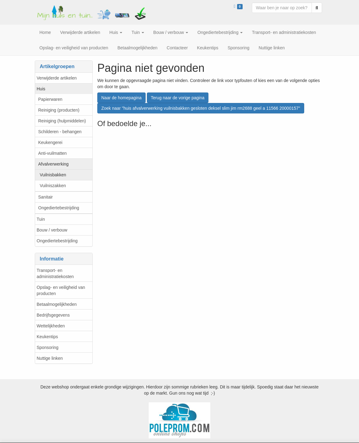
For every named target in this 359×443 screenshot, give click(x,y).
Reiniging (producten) (58, 110)
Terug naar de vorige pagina (177, 97)
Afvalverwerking (53, 164)
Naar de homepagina (121, 97)
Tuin (41, 219)
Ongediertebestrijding (58, 207)
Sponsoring (47, 347)
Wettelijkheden (51, 325)
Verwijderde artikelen (57, 78)
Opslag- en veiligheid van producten (61, 290)
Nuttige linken (50, 358)
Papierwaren (50, 99)
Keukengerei (50, 142)
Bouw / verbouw (52, 230)
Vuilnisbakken (53, 174)
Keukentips (47, 336)
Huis (41, 88)
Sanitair (45, 197)
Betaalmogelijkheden (57, 304)
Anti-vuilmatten (52, 153)
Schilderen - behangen (60, 131)
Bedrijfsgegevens (53, 315)
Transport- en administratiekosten (55, 273)
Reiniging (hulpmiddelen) (62, 120)
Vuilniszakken (53, 185)
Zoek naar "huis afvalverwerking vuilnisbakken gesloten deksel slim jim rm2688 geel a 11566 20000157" (200, 108)
